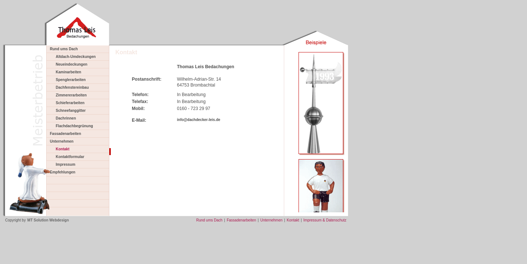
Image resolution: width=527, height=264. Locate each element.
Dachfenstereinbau (72, 87)
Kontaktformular (70, 157)
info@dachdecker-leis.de (198, 120)
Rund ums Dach (64, 49)
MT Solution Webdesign (48, 220)
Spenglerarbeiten (71, 80)
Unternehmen (61, 141)
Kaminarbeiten (68, 72)
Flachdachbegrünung (74, 126)
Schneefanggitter (71, 111)
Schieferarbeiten (70, 103)
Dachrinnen (66, 118)
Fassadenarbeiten (65, 134)
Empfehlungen (62, 172)
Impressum (65, 164)
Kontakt (293, 220)
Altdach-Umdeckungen (76, 57)
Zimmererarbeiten (71, 95)
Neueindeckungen (71, 64)
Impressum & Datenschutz (324, 220)
